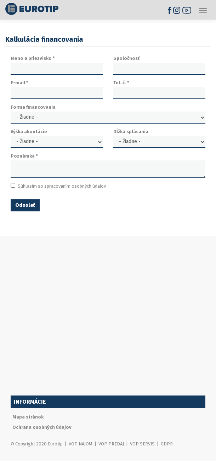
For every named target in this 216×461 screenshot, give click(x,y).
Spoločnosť (126, 58)
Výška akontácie (29, 131)
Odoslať (25, 205)
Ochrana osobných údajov (42, 427)
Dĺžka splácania (130, 131)
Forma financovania (33, 107)
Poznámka (24, 156)
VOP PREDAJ (111, 443)
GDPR (167, 443)
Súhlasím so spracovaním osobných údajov (58, 186)
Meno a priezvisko (33, 58)
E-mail (19, 82)
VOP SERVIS (142, 443)
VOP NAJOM (80, 443)
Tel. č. (121, 82)
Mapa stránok (28, 417)
